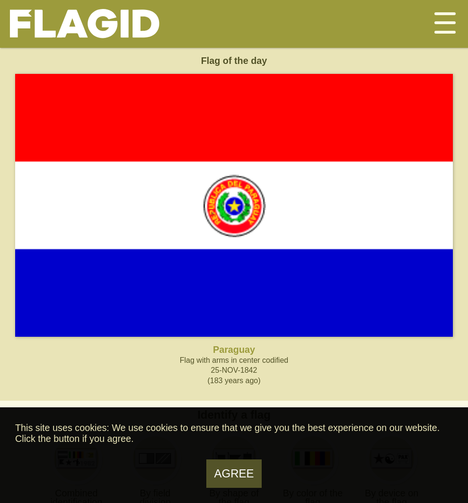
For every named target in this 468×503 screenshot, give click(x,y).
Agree (234, 473)
